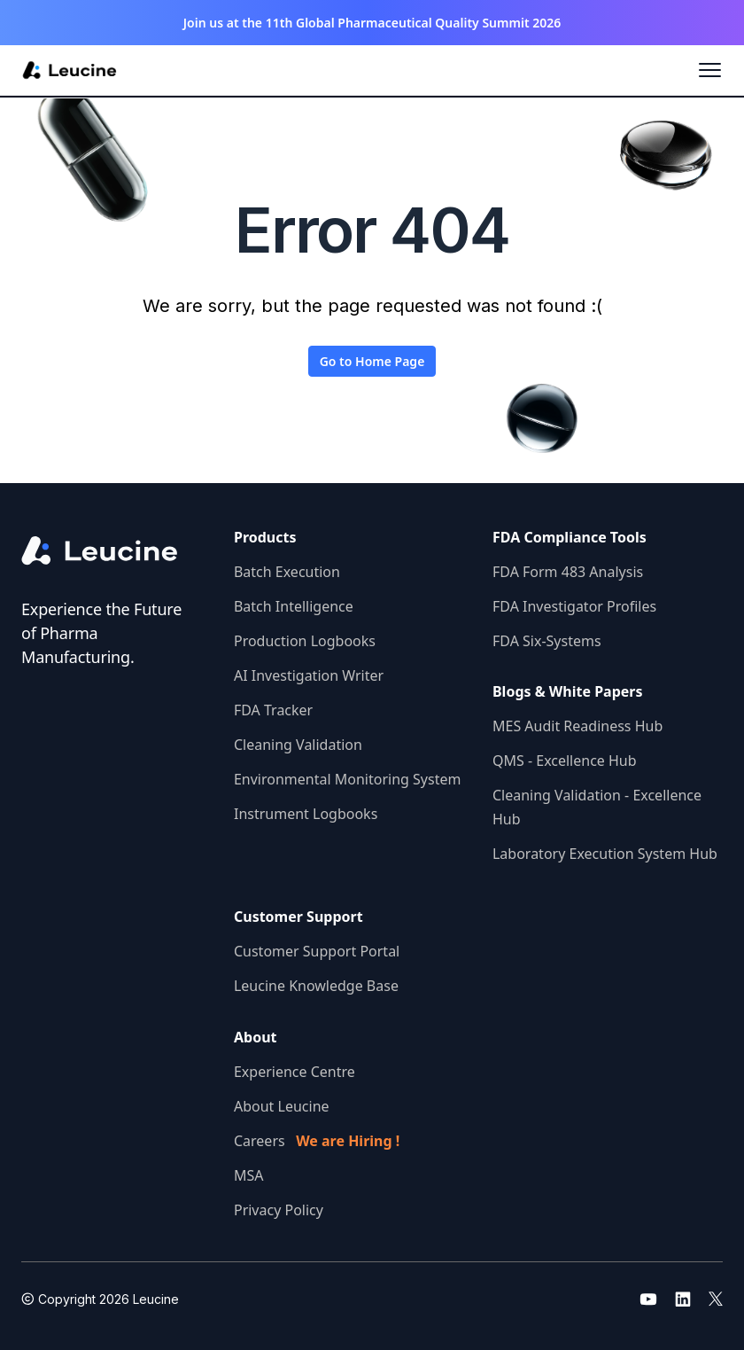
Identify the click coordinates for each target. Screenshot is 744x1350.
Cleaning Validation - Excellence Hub (596, 807)
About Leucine (281, 1106)
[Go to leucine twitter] (716, 1298)
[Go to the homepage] (113, 551)
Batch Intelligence (293, 606)
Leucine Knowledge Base (316, 985)
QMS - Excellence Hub (564, 760)
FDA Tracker (273, 710)
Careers (316, 1141)
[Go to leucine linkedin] (683, 1298)
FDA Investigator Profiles (574, 606)
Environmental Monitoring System (347, 779)
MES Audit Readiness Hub (577, 726)
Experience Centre (294, 1071)
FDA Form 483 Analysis (567, 571)
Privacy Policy (278, 1210)
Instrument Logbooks (305, 813)
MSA (249, 1175)
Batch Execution (287, 571)
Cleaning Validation (298, 744)
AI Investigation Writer (309, 675)
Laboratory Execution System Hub (604, 853)
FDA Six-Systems (546, 641)
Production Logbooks (305, 641)
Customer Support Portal (316, 951)
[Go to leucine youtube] (648, 1298)
